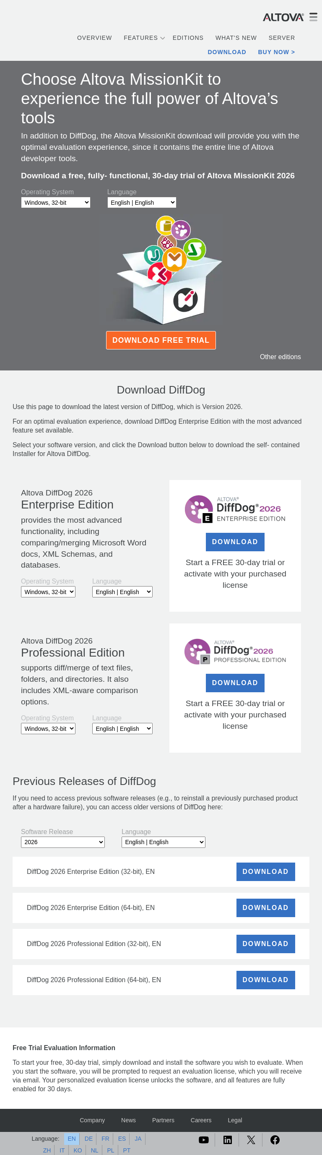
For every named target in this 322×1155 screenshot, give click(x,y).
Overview (94, 37)
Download (227, 52)
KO (78, 1150)
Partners (163, 1120)
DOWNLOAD (235, 541)
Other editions (280, 356)
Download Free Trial (161, 340)
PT (126, 1150)
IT (62, 1150)
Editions (188, 37)
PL (110, 1150)
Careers (201, 1120)
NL (95, 1150)
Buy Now (273, 52)
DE (89, 1138)
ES (122, 1138)
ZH (47, 1150)
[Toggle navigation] (313, 17)
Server (282, 37)
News (128, 1120)
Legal (235, 1120)
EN (71, 1138)
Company (92, 1120)
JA (138, 1138)
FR (105, 1138)
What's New (236, 37)
